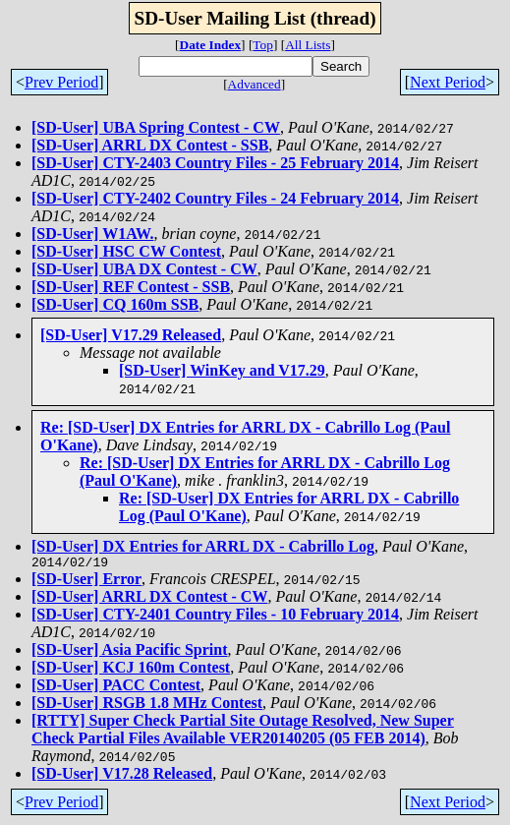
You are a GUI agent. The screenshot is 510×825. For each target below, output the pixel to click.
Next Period (447, 82)
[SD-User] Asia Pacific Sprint (129, 652)
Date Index (211, 44)
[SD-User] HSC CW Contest (126, 251)
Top (263, 44)
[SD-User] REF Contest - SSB (130, 286)
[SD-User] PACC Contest (115, 687)
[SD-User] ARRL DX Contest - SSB (149, 145)
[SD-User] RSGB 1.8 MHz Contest (146, 705)
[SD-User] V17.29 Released (130, 334)
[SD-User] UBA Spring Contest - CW (155, 127)
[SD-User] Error (86, 581)
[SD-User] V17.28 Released (121, 776)
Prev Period (61, 82)
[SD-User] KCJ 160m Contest (130, 670)
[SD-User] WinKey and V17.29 (222, 370)
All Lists (307, 44)
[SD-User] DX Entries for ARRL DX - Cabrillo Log (202, 546)
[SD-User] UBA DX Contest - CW (144, 269)
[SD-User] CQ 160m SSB (114, 304)
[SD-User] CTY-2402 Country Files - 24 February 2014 (215, 198)
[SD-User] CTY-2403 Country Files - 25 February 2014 (215, 162)
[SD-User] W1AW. (92, 233)
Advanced (254, 84)
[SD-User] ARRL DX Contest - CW (149, 599)
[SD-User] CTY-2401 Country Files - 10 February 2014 (215, 617)
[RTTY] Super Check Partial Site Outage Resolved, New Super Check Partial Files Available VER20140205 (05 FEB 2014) (242, 732)
